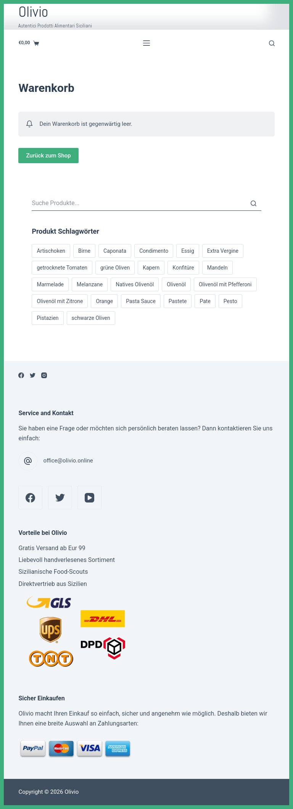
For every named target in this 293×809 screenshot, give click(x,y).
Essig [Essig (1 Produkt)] (187, 251)
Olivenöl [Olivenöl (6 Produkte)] (176, 284)
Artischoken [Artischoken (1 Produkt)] (51, 251)
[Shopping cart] (28, 43)
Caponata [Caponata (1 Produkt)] (114, 251)
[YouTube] (89, 498)
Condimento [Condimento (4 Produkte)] (153, 251)
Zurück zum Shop (48, 155)
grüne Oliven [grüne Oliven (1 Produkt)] (115, 268)
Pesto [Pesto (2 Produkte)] (230, 301)
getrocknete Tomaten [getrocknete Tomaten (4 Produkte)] (62, 268)
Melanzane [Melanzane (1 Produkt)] (90, 284)
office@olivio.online (68, 460)
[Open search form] (272, 43)
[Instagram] (44, 375)
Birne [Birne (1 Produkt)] (84, 251)
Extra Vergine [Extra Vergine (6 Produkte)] (222, 251)
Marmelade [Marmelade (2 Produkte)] (50, 284)
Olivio (33, 11)
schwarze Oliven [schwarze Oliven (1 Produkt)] (91, 318)
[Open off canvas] (146, 43)
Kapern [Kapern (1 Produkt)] (151, 268)
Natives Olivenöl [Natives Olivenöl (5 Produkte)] (135, 284)
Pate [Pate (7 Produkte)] (205, 301)
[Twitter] (32, 375)
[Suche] (253, 203)
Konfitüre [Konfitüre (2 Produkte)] (183, 268)
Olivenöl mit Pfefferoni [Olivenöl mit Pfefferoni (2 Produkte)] (225, 284)
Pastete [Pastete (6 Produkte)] (178, 301)
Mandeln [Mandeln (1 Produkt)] (217, 268)
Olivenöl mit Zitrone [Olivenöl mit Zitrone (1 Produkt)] (60, 301)
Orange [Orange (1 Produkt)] (104, 301)
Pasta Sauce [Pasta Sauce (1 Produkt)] (141, 301)
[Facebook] (21, 375)
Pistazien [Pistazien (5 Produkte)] (47, 318)
